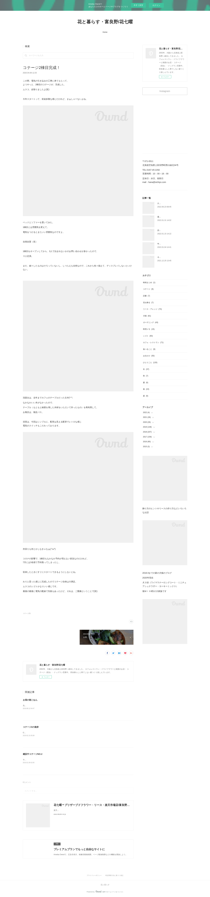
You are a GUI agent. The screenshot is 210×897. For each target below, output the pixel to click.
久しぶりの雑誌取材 (165, 203)
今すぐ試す (138, 5)
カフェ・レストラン (153, 342)
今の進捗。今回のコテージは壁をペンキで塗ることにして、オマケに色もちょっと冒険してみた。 (62, 760)
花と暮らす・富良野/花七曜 (105, 21)
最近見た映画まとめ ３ (167, 217)
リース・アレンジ (152, 309)
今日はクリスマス (164, 257)
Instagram (164, 91)
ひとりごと (150, 362)
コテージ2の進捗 (31, 727)
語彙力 (160, 230)
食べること (149, 349)
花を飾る (148, 302)
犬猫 (147, 316)
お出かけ (149, 356)
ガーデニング (150, 322)
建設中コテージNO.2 (32, 754)
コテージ (148, 289)
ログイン (156, 5)
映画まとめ (149, 282)
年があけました (163, 244)
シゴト (148, 336)
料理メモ (149, 329)
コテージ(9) (27, 613)
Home (105, 32)
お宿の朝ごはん (30, 700)
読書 (146, 296)
